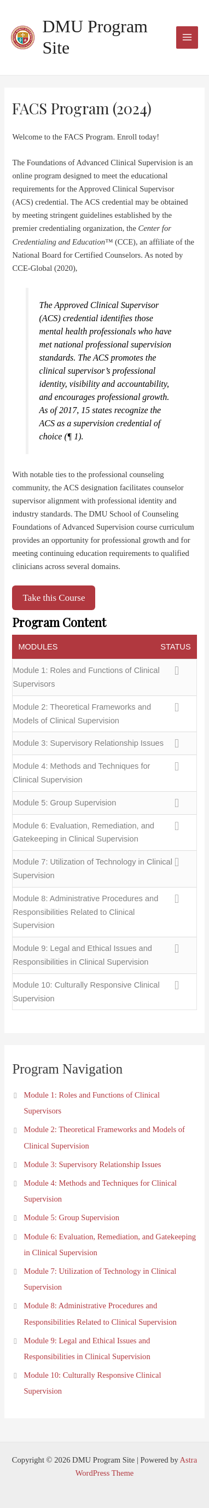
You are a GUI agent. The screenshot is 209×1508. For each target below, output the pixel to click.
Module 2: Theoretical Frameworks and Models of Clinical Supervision (82, 714)
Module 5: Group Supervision (64, 802)
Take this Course (53, 598)
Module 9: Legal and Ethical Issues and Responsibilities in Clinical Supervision (82, 955)
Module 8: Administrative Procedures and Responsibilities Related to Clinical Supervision (85, 912)
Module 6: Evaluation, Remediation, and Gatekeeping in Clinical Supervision (83, 832)
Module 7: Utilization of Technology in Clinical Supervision (92, 868)
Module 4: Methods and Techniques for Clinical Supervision (81, 773)
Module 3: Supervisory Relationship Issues (88, 743)
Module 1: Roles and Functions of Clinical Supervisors (86, 677)
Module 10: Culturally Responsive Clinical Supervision (86, 992)
